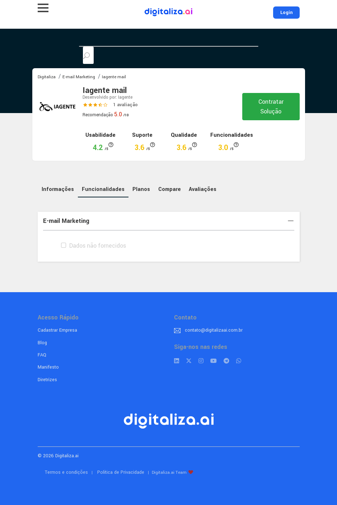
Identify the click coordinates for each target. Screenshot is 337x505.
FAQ (42, 355)
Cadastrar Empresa (57, 330)
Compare (169, 189)
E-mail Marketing (168, 221)
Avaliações (202, 189)
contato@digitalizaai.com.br (214, 330)
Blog (42, 343)
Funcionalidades (103, 189)
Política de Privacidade (120, 472)
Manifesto (48, 367)
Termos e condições (66, 472)
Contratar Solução (271, 107)
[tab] (169, 221)
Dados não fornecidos (92, 246)
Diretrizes (47, 380)
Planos (141, 189)
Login (286, 12)
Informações (58, 189)
